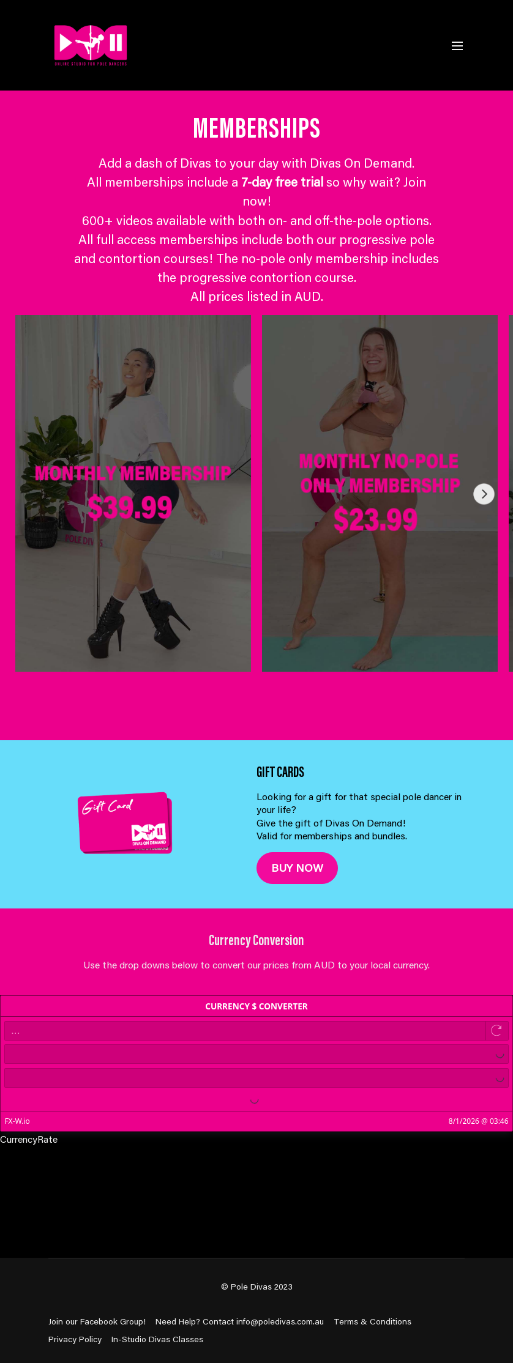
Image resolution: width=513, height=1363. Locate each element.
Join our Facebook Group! (97, 1321)
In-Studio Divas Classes (157, 1339)
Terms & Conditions (372, 1321)
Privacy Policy (75, 1339)
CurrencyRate (29, 1138)
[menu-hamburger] (457, 45)
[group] (133, 493)
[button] (488, 513)
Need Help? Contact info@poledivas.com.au (239, 1321)
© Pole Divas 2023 (257, 1286)
